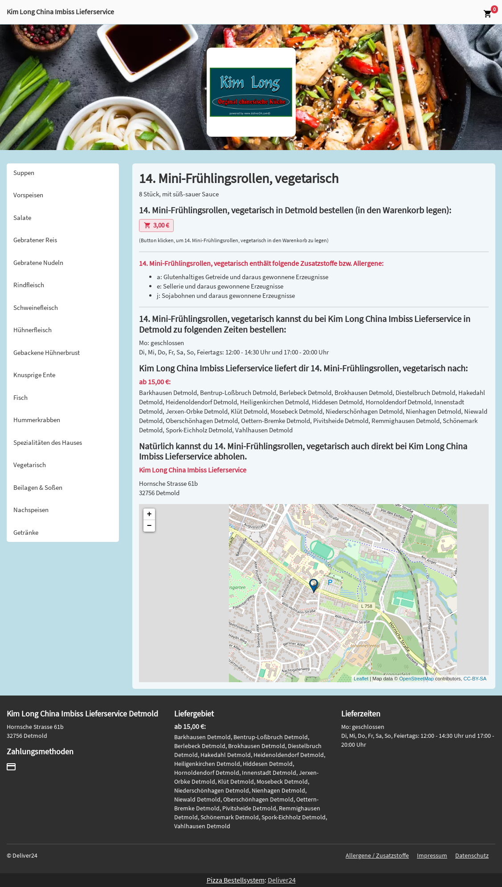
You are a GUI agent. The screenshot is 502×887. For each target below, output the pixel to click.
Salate (22, 217)
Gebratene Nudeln (38, 262)
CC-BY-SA (474, 678)
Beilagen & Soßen (37, 487)
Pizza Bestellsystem (236, 879)
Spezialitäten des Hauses (47, 442)
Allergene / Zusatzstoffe (377, 855)
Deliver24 (282, 879)
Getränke (25, 532)
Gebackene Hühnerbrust (46, 352)
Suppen (23, 172)
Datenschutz (472, 855)
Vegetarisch (29, 464)
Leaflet (361, 678)
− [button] (149, 526)
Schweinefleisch (35, 307)
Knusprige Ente (34, 374)
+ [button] (149, 514)
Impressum (432, 855)
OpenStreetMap (416, 678)
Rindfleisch (28, 285)
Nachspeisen (31, 509)
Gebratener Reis (35, 240)
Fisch (20, 397)
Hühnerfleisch (32, 330)
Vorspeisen (28, 195)
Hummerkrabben (36, 419)
